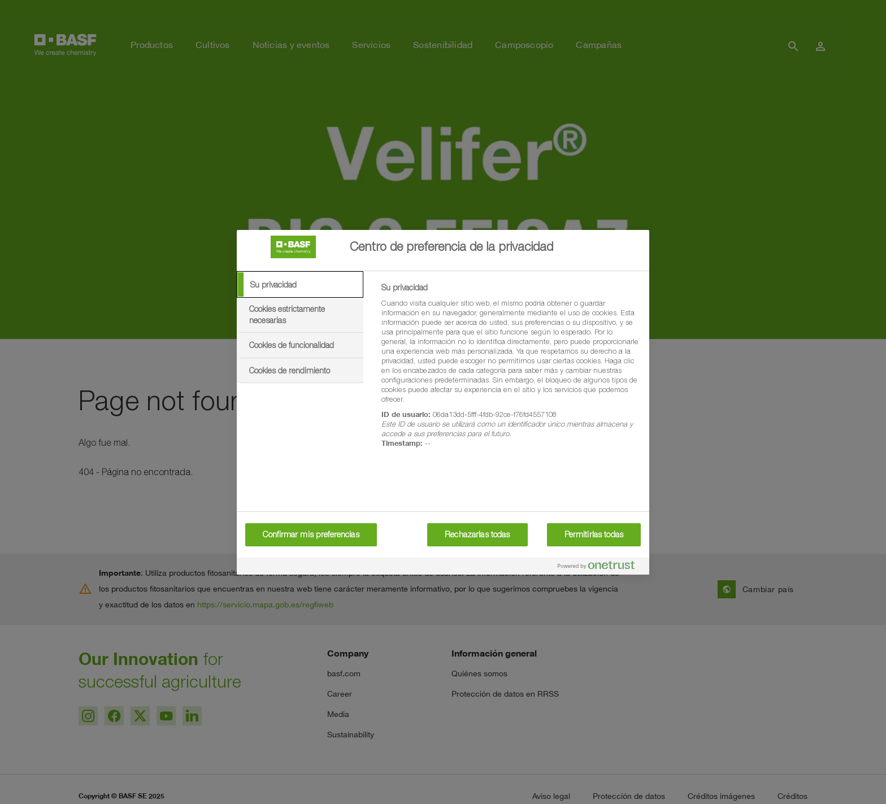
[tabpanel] (510, 372)
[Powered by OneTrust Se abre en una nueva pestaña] (601, 567)
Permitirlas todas (593, 534)
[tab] (300, 284)
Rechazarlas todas (477, 534)
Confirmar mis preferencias (311, 534)
